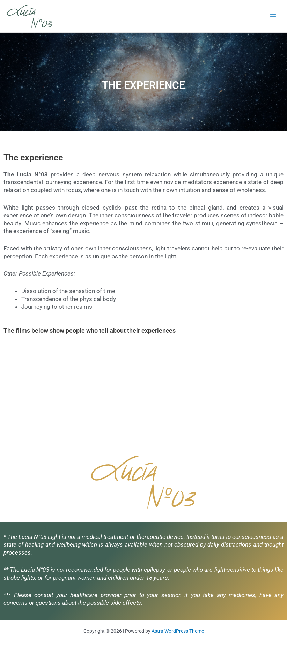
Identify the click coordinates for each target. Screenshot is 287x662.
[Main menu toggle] (273, 16)
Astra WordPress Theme (178, 631)
